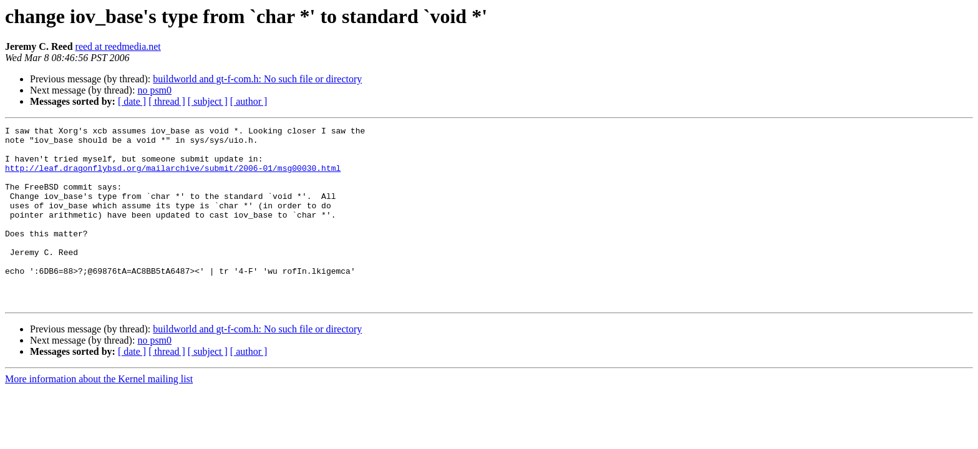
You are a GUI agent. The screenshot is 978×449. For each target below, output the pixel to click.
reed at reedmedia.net (118, 46)
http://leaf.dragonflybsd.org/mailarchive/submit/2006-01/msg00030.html (173, 177)
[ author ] (249, 101)
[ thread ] (166, 101)
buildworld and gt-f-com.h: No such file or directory (257, 79)
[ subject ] (208, 101)
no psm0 (154, 90)
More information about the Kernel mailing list (99, 414)
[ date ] (132, 101)
